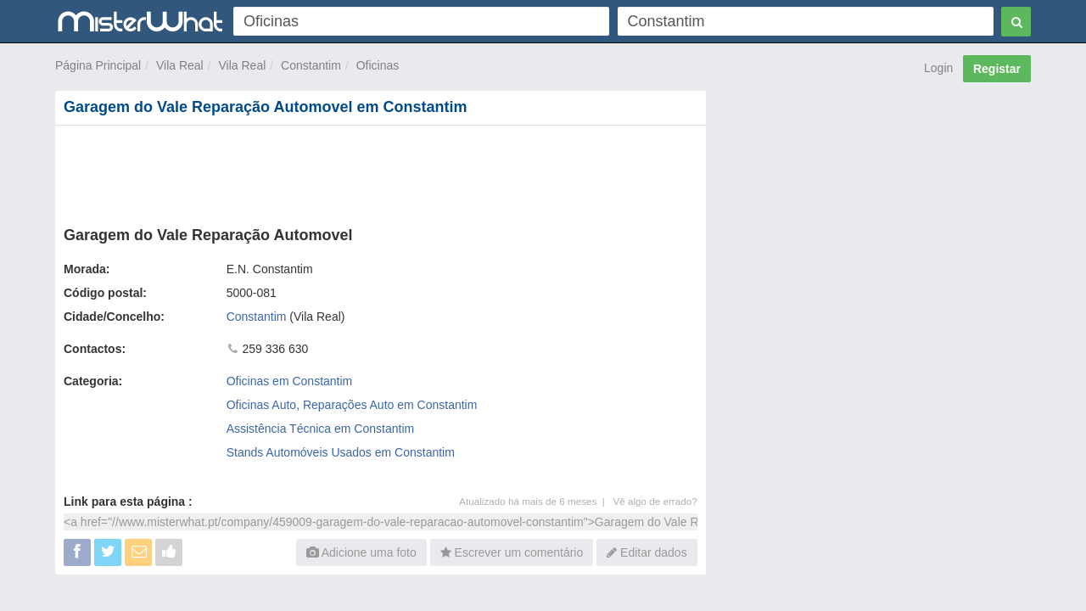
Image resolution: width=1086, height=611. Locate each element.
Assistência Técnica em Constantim (321, 428)
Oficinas (378, 65)
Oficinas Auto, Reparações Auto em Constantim (352, 405)
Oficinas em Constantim (290, 381)
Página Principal (98, 65)
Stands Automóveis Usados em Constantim (341, 452)
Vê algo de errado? (655, 501)
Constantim (311, 65)
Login (938, 68)
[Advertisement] (379, 172)
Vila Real (180, 65)
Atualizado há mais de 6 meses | (536, 501)
